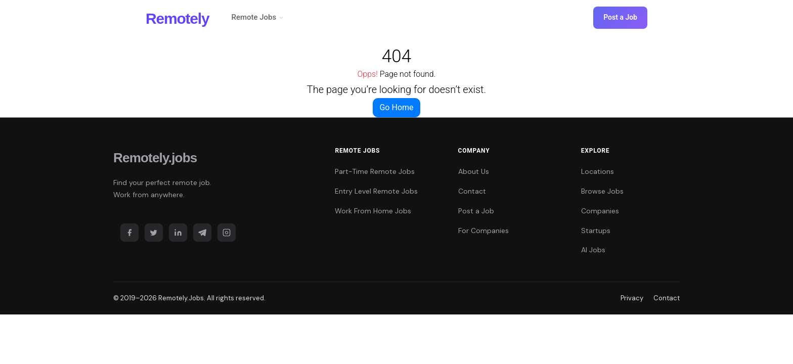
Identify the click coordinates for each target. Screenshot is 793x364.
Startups (595, 230)
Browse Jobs (602, 191)
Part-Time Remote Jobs (375, 171)
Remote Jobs (257, 17)
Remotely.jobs (155, 157)
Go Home (396, 107)
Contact (472, 191)
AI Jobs (593, 249)
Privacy (632, 298)
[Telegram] (202, 232)
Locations (597, 171)
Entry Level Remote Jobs (376, 191)
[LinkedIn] (178, 232)
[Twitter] (154, 232)
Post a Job (620, 17)
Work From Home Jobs (373, 210)
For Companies (483, 230)
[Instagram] (226, 232)
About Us (473, 171)
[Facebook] (129, 232)
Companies (600, 210)
